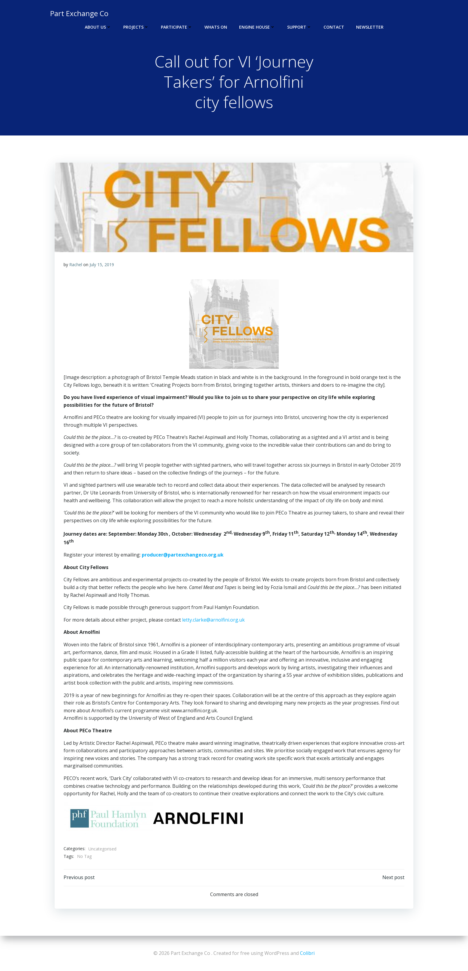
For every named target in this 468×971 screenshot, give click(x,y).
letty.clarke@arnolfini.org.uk (213, 620)
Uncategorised (102, 849)
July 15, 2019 (102, 265)
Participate (177, 27)
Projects (136, 27)
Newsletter (370, 27)
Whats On (215, 27)
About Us (98, 27)
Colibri (307, 953)
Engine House (257, 27)
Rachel (75, 265)
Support (299, 27)
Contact (334, 27)
